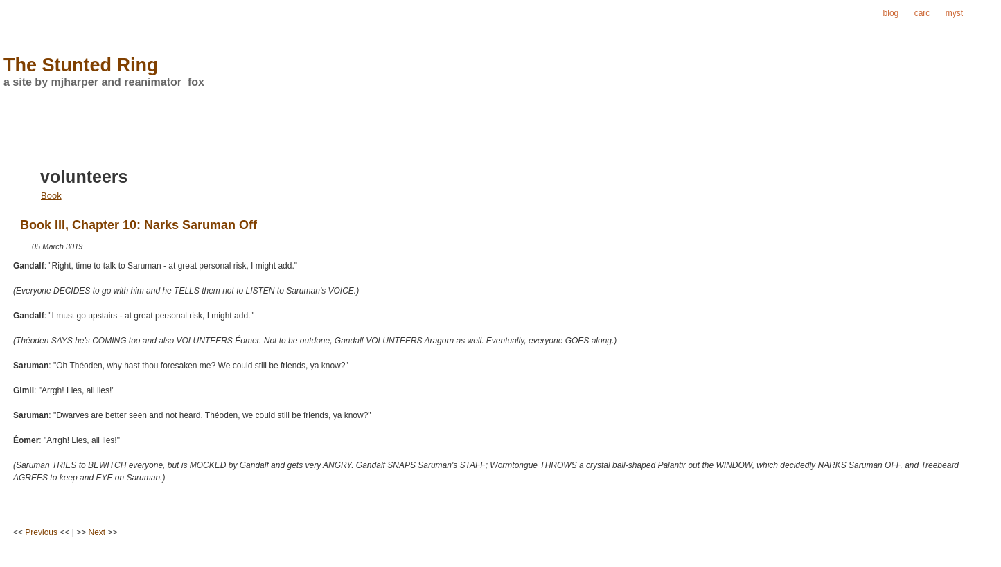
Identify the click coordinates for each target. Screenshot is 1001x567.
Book (51, 195)
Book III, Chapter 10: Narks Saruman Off (138, 225)
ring (986, 13)
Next (97, 532)
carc (922, 13)
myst (954, 13)
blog (891, 13)
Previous (41, 532)
